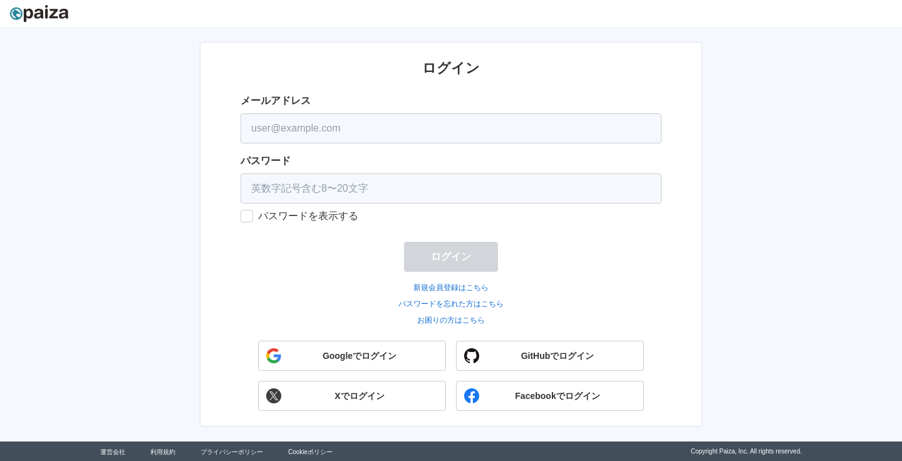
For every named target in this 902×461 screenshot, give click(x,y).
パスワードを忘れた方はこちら (451, 303)
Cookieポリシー (310, 451)
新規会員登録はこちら (451, 287)
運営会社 (112, 451)
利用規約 (162, 451)
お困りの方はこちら (451, 320)
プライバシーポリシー (231, 451)
